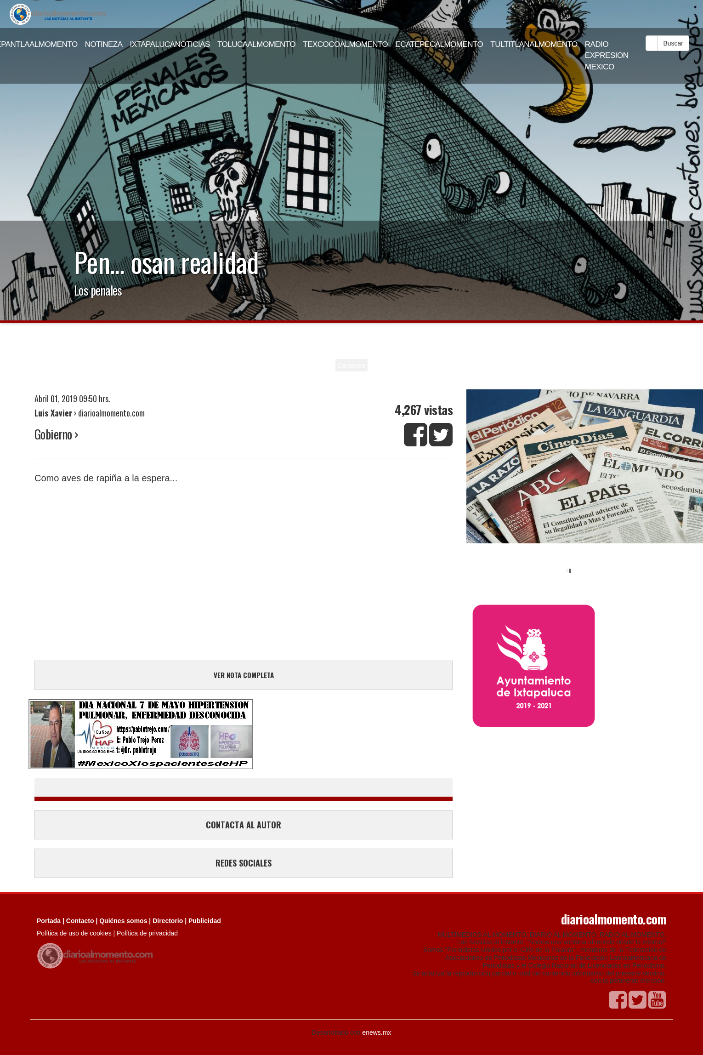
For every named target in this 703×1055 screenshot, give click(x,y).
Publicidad (204, 920)
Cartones (352, 365)
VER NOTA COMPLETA (244, 675)
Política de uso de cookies (74, 933)
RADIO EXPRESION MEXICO (607, 55)
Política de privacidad (147, 933)
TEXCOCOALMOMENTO (345, 44)
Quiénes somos (123, 920)
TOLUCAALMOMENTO (256, 44)
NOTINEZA (104, 44)
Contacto (80, 920)
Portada (49, 920)
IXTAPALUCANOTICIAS (170, 44)
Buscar (673, 43)
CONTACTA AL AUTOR (243, 825)
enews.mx (376, 1032)
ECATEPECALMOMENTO (439, 44)
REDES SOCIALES (243, 863)
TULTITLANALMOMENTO (534, 44)
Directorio (168, 920)
